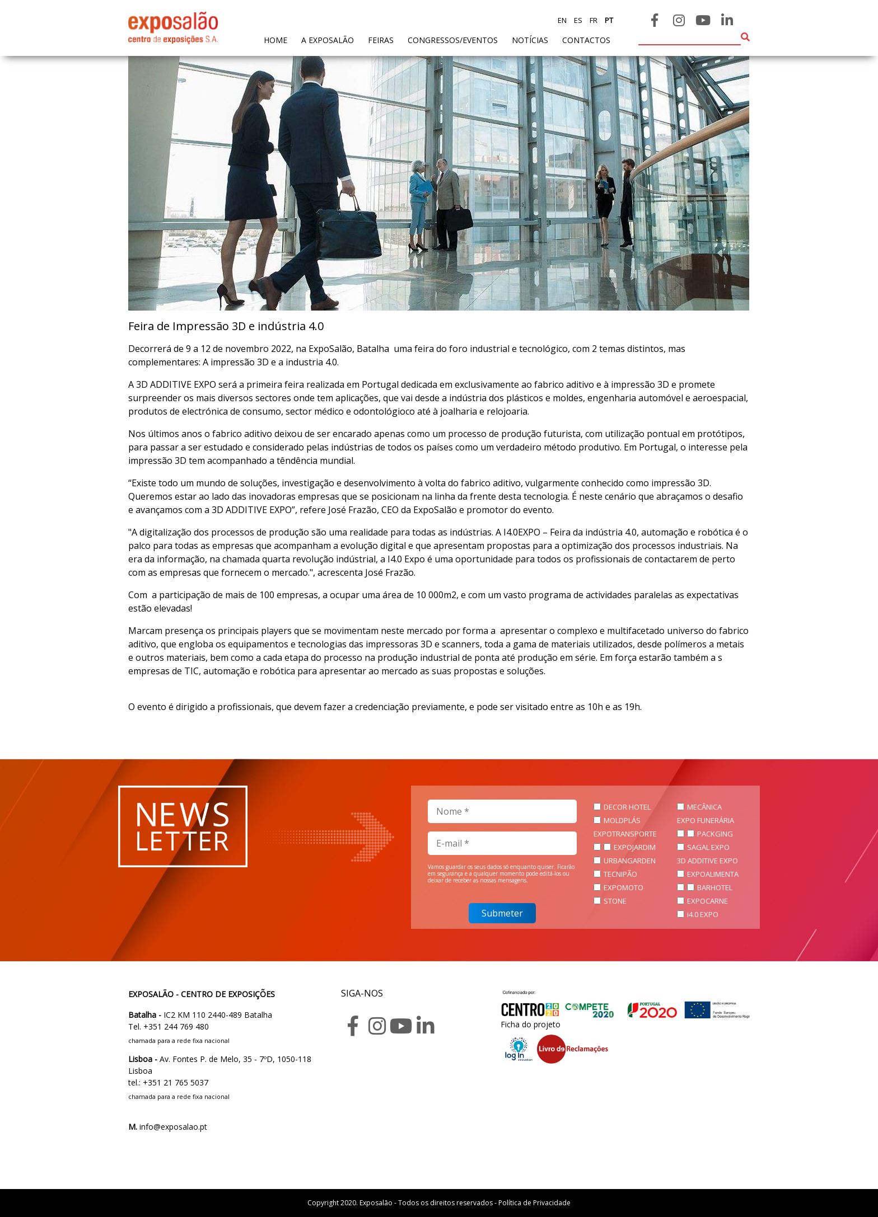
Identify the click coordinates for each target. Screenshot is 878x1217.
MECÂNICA (704, 807)
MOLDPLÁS (622, 820)
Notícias (530, 40)
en (562, 20)
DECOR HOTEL (627, 807)
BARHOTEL (714, 887)
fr (592, 20)
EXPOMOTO (623, 887)
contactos (586, 40)
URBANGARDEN (630, 861)
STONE (615, 901)
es (577, 20)
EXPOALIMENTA (713, 874)
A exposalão (327, 40)
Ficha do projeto (531, 1024)
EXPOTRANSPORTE (625, 834)
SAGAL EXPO (708, 847)
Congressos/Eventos (453, 40)
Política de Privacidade (534, 1202)
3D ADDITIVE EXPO (707, 861)
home (275, 39)
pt (608, 20)
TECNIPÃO (620, 874)
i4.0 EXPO (702, 914)
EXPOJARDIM (635, 847)
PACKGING (715, 834)
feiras (381, 40)
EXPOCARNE (707, 901)
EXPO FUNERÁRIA (705, 820)
